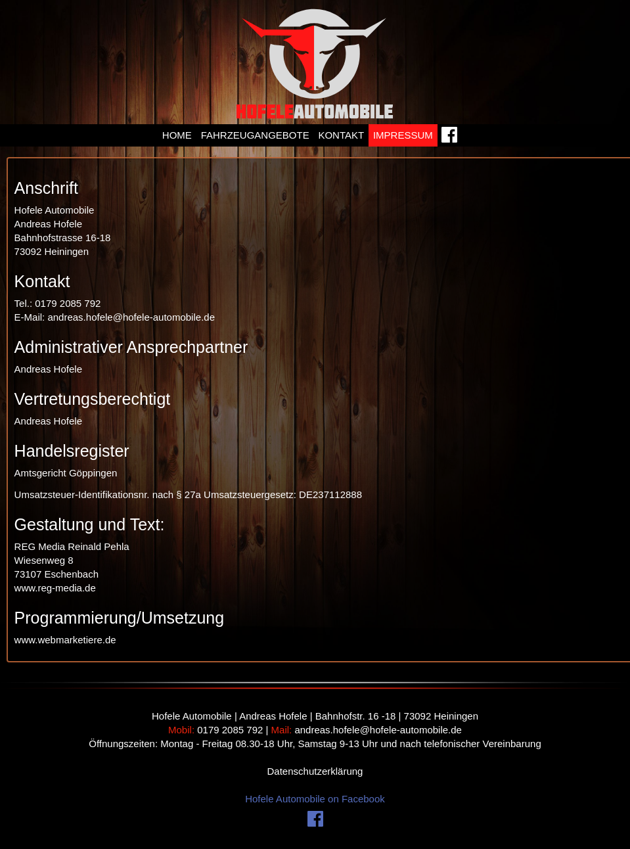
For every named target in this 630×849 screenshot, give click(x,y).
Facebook (450, 138)
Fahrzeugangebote (255, 135)
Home (177, 135)
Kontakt (341, 135)
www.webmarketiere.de (65, 639)
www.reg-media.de (55, 587)
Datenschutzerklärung (315, 771)
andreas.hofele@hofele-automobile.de (378, 729)
